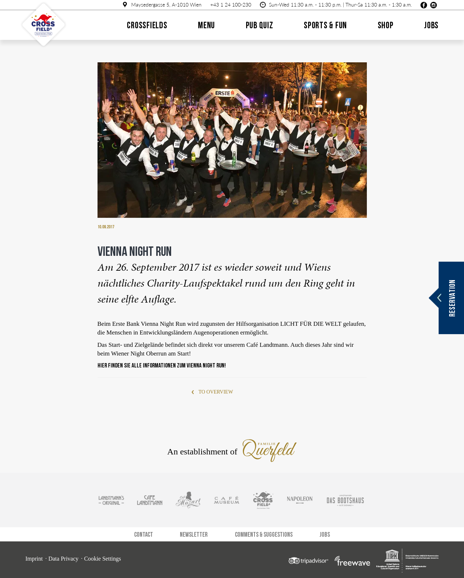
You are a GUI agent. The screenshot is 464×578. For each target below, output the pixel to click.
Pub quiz (259, 25)
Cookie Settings (102, 559)
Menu (206, 25)
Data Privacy (63, 559)
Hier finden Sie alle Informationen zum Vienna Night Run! (162, 365)
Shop (386, 25)
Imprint (34, 559)
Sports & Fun (325, 25)
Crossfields (147, 25)
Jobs (431, 25)
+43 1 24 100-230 (230, 4)
